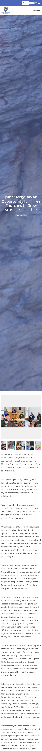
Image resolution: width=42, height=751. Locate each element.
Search (25, 3)
